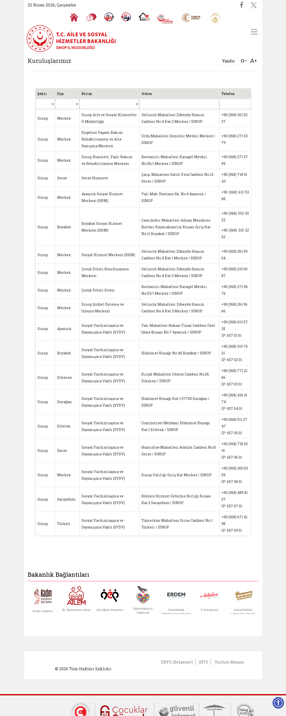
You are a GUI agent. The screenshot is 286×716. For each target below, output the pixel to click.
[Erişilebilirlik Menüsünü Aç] (278, 703)
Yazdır (228, 60)
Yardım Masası (229, 662)
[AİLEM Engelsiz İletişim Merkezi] (165, 19)
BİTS (203, 662)
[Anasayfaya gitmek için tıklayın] (74, 17)
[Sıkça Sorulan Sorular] (91, 17)
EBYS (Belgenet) (177, 662)
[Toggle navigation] (254, 31)
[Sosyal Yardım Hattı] (126, 16)
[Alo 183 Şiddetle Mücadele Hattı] (109, 16)
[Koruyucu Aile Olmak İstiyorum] (144, 16)
